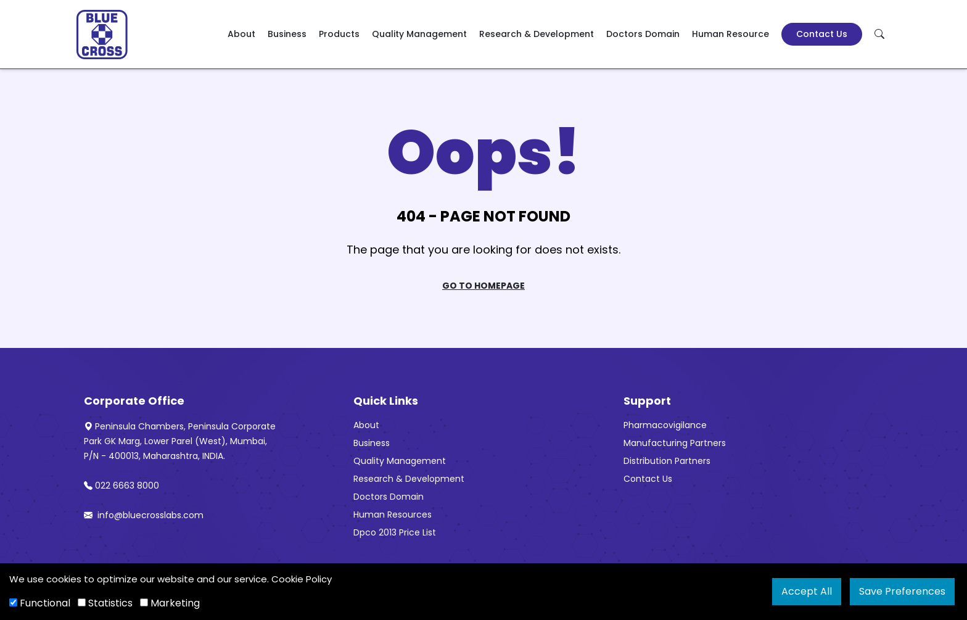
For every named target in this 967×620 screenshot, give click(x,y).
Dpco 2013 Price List (394, 532)
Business (287, 34)
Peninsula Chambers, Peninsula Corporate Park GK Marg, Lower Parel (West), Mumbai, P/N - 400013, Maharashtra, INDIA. (180, 441)
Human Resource (730, 34)
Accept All (806, 591)
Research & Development (536, 34)
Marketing (170, 603)
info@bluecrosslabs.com (144, 515)
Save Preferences (902, 591)
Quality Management (419, 34)
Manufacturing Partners (674, 443)
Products (339, 34)
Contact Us (821, 34)
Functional (39, 603)
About (241, 34)
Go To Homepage (483, 285)
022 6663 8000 (121, 485)
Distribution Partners (666, 461)
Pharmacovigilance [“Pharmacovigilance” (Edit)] (665, 425)
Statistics (105, 603)
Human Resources (392, 514)
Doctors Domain (643, 34)
